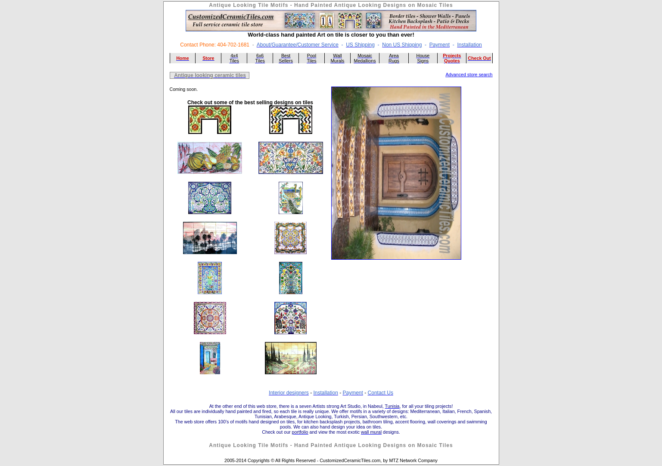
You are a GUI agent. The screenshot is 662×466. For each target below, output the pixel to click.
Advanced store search (469, 74)
